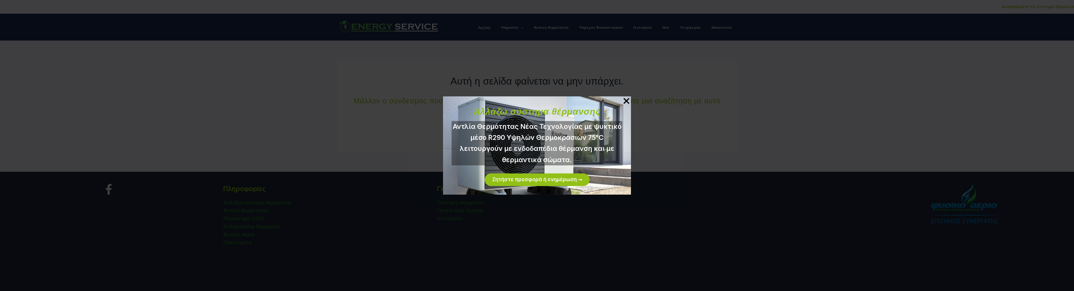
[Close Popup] (626, 101)
